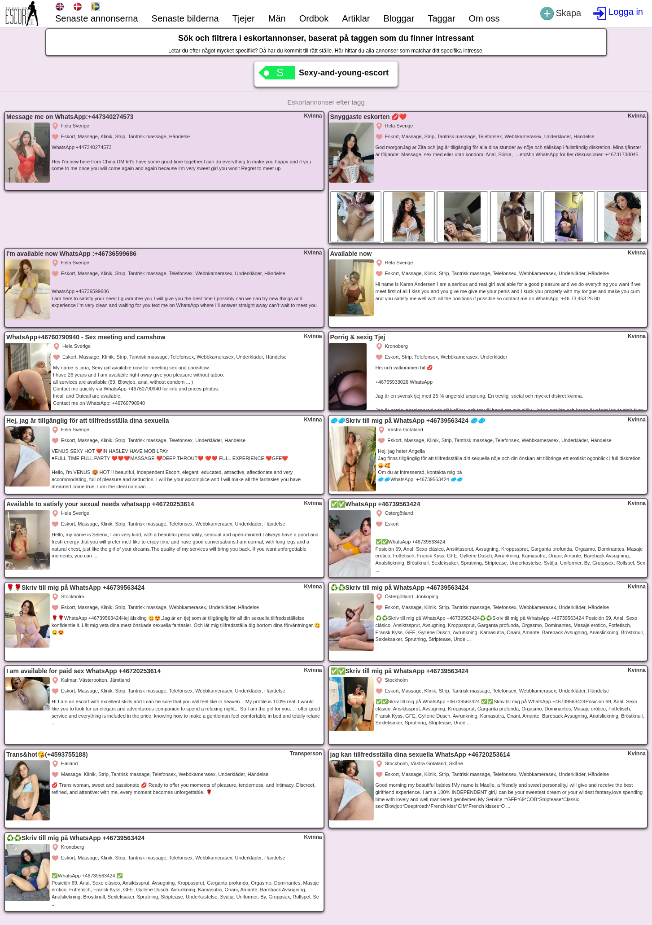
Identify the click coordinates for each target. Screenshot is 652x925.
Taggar (441, 18)
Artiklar (356, 18)
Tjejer (243, 18)
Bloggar (398, 18)
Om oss (484, 18)
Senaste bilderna (185, 18)
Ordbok (314, 18)
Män (277, 18)
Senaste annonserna (96, 18)
